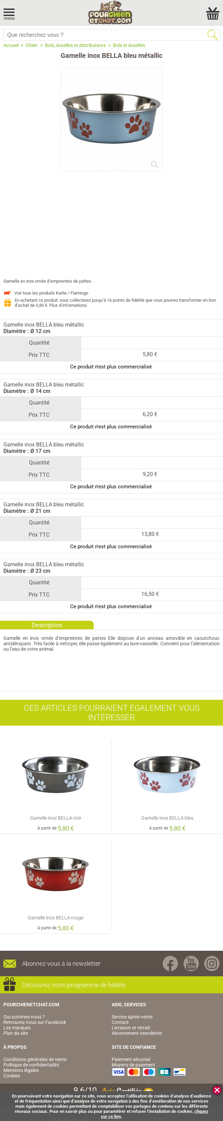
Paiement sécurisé (131, 1059)
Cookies (11, 1075)
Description (47, 625)
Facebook (170, 963)
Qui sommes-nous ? (24, 1017)
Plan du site (15, 1033)
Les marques (17, 1027)
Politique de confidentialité (31, 1065)
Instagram (212, 963)
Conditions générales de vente (34, 1059)
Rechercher (212, 35)
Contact (120, 1022)
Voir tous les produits (51, 293)
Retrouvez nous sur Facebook (34, 1022)
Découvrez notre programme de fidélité (74, 985)
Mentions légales (21, 1070)
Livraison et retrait (131, 1027)
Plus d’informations (68, 305)
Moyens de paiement (133, 1065)
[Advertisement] (111, 227)
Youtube (191, 963)
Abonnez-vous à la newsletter (61, 963)
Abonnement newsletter (137, 1033)
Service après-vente (132, 1017)
